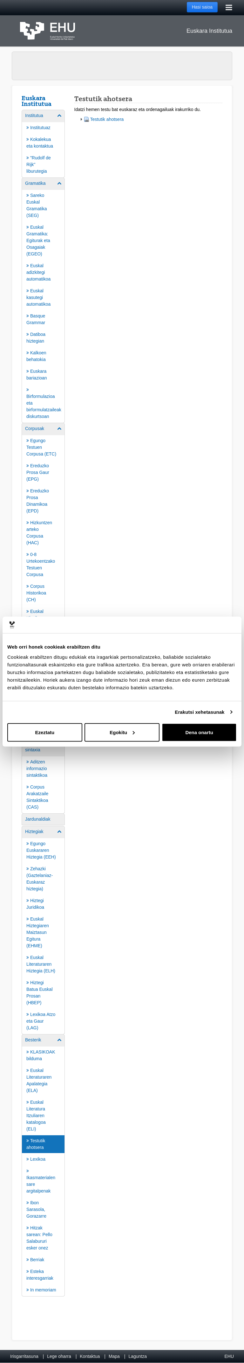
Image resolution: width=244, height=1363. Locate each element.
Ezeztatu (44, 732)
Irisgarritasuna (24, 1356)
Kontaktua (90, 1356)
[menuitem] (43, 143)
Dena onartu (199, 732)
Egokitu (122, 732)
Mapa (114, 1356)
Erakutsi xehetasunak (199, 712)
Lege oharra (59, 1356)
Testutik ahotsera (107, 119)
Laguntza (137, 1356)
